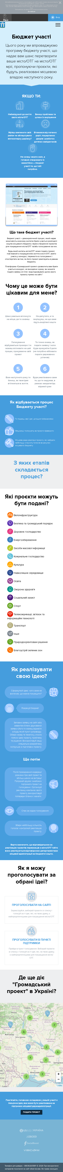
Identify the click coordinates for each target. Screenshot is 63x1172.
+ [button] (58, 1074)
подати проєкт (31, 1112)
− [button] (58, 1079)
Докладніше (31, 11)
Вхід (58, 17)
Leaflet (59, 1086)
